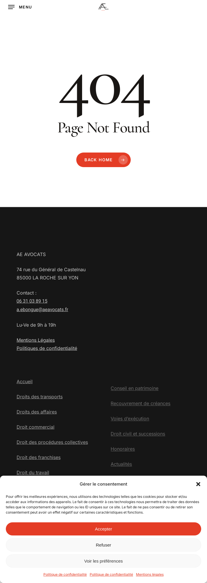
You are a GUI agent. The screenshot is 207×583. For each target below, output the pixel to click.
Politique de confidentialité (65, 577)
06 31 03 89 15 (32, 313)
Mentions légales (150, 577)
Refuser (103, 547)
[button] (198, 487)
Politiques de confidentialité (47, 361)
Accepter (103, 531)
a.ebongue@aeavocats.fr (42, 322)
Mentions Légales (36, 353)
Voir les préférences (103, 563)
